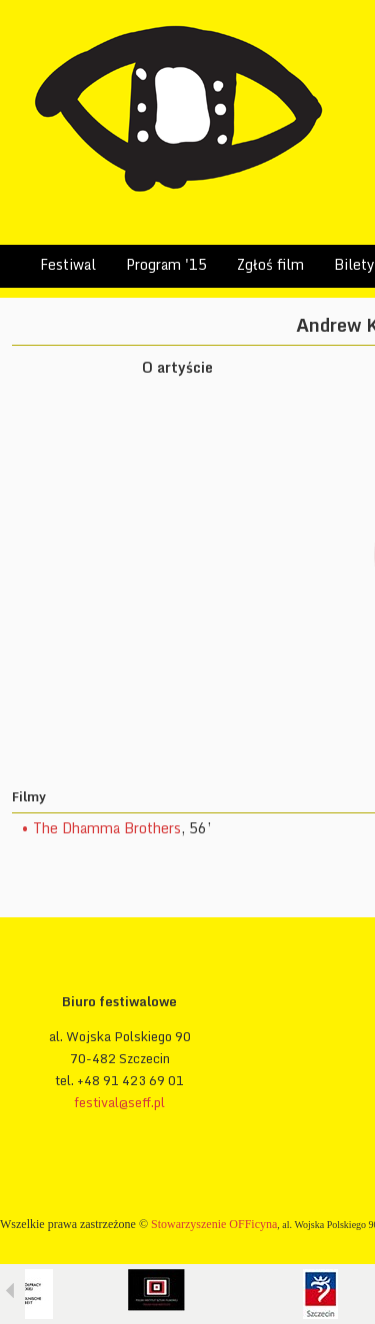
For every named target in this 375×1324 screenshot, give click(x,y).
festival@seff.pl (119, 1102)
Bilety (354, 264)
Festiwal (68, 264)
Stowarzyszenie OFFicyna (214, 1224)
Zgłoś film (270, 264)
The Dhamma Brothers (107, 827)
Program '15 (166, 264)
